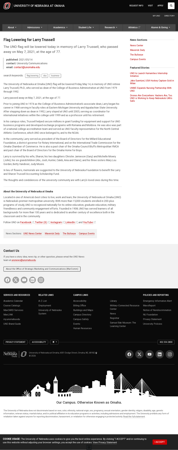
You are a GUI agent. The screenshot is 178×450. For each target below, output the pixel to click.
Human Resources (82, 328)
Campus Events (87, 233)
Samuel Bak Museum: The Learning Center (123, 324)
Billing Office (79, 305)
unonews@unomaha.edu (24, 260)
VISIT (150, 6)
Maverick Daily (52, 233)
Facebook (25, 222)
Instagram (56, 222)
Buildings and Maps (83, 310)
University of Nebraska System (50, 312)
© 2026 (33, 356)
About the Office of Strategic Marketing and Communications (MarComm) (42, 269)
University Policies (152, 323)
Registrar (114, 318)
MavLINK (8, 314)
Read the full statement (134, 417)
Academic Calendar (13, 301)
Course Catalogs (11, 305)
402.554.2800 (166, 342)
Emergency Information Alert (157, 301)
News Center (136, 45)
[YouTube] (24, 280)
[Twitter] (15, 280)
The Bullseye (69, 233)
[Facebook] (7, 280)
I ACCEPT (160, 442)
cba (45, 76)
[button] (12, 28)
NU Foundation (150, 314)
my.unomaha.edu (11, 319)
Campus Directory (82, 314)
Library (113, 301)
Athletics (133, 27)
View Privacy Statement (105, 442)
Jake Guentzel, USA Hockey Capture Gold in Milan (152, 82)
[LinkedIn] (32, 280)
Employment (44, 305)
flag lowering (32, 76)
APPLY (160, 6)
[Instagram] (41, 280)
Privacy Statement (152, 319)
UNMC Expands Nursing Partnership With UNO (150, 89)
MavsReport (149, 305)
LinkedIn (70, 222)
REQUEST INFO (136, 6)
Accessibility (79, 301)
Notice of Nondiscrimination (157, 310)
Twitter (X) (41, 222)
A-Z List (42, 301)
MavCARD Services (13, 310)
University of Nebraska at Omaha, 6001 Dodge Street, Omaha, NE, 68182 (63, 353)
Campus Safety (81, 319)
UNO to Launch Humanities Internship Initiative (149, 75)
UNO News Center (32, 233)
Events (76, 323)
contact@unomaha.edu (27, 67)
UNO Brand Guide (12, 323)
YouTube (88, 222)
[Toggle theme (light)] (54, 342)
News (113, 313)
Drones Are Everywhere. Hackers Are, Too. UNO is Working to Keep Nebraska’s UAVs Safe (151, 98)
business (55, 76)
